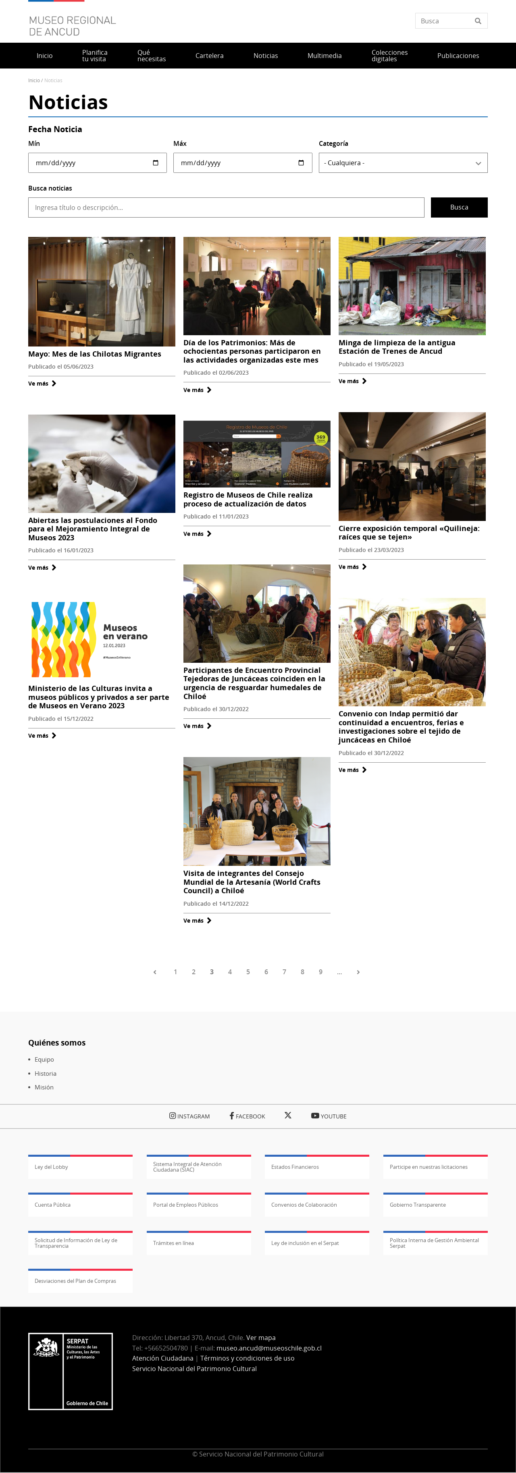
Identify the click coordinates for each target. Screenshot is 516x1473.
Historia (45, 1073)
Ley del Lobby (51, 1166)
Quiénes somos (56, 1042)
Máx (180, 143)
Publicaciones (458, 55)
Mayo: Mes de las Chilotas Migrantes (94, 354)
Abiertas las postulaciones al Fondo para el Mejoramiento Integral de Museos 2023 (92, 528)
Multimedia (325, 55)
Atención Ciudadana (163, 1358)
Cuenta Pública (53, 1204)
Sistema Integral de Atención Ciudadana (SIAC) (187, 1166)
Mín (34, 143)
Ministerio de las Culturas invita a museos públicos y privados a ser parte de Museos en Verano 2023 (98, 696)
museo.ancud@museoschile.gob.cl (269, 1348)
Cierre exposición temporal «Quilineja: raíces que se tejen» (409, 532)
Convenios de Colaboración (304, 1204)
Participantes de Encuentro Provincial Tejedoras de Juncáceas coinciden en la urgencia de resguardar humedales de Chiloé (254, 683)
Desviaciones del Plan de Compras (75, 1280)
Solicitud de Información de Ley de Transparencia (76, 1242)
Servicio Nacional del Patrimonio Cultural (194, 1368)
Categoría (333, 143)
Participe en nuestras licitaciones (429, 1166)
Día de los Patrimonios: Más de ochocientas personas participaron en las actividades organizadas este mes (252, 351)
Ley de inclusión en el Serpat (305, 1243)
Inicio (45, 55)
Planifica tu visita (95, 55)
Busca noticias (50, 188)
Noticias (266, 55)
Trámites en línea (173, 1243)
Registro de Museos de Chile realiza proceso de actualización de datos (248, 499)
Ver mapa (261, 1337)
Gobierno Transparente (418, 1204)
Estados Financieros (295, 1166)
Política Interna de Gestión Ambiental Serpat (434, 1242)
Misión (44, 1087)
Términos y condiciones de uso (247, 1358)
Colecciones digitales (390, 55)
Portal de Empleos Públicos (185, 1204)
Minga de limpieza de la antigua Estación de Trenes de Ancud (397, 347)
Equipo (44, 1059)
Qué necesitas (151, 55)
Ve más (42, 383)
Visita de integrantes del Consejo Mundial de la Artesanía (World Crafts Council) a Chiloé (251, 881)
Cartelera (210, 55)
